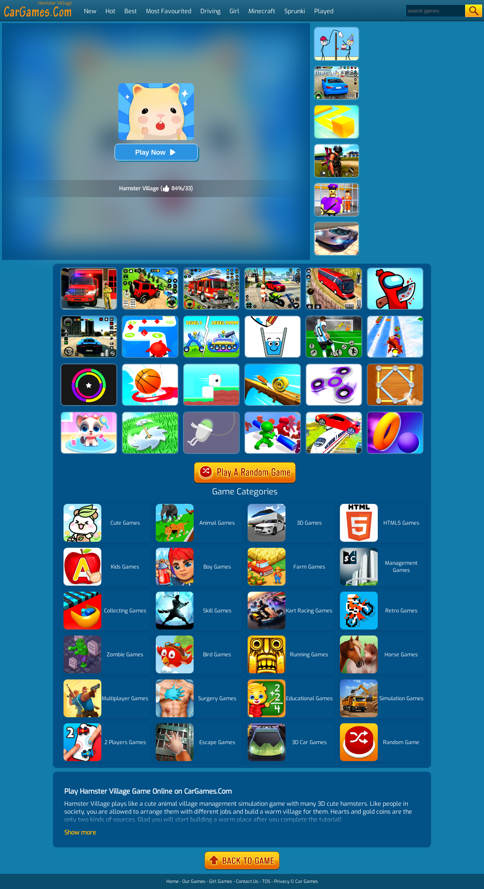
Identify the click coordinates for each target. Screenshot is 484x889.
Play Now (156, 152)
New (90, 11)
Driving (210, 11)
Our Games (193, 881)
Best (130, 11)
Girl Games (220, 881)
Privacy (281, 881)
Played (324, 11)
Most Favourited (168, 11)
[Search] (435, 11)
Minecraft (261, 11)
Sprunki (294, 11)
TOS (266, 881)
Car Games (306, 881)
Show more (80, 832)
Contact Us (247, 881)
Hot (110, 11)
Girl (234, 11)
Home (172, 881)
